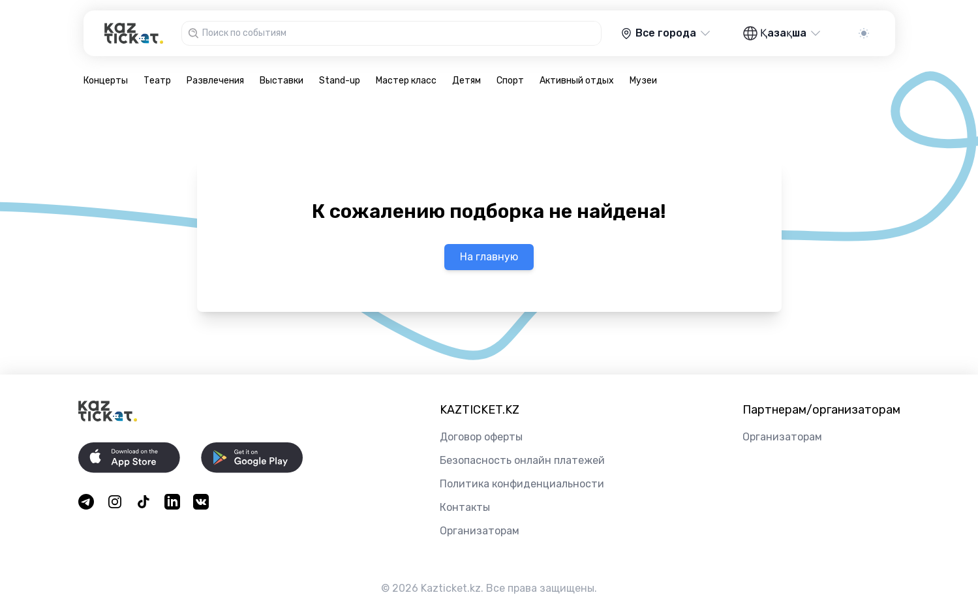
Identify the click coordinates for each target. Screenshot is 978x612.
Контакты (465, 507)
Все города (666, 33)
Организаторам (479, 531)
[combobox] (400, 33)
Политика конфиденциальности (522, 484)
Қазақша (782, 33)
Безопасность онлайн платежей (522, 460)
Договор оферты (481, 437)
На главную (489, 257)
